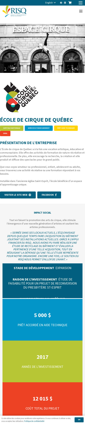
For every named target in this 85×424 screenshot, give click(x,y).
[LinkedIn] (65, 3)
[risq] (14, 11)
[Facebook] (61, 3)
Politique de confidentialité (34, 421)
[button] (50, 2)
